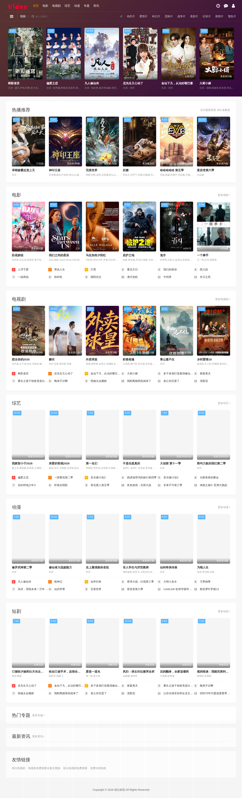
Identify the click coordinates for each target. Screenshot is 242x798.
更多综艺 (224, 403)
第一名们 (91, 463)
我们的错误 (167, 269)
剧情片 (219, 16)
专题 (86, 5)
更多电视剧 (222, 299)
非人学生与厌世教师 (136, 567)
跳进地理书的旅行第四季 (139, 477)
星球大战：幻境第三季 (137, 582)
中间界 (165, 277)
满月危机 (129, 277)
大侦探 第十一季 (170, 463)
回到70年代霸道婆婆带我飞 (212, 693)
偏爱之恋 (52, 83)
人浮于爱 (20, 269)
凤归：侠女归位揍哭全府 (138, 671)
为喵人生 (202, 567)
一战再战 (20, 277)
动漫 (77, 5)
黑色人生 (56, 269)
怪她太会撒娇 (96, 381)
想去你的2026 (21, 359)
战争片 (181, 16)
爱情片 (143, 16)
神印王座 (54, 170)
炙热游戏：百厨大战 (136, 485)
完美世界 (91, 170)
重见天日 (129, 269)
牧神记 (55, 582)
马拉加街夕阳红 (96, 255)
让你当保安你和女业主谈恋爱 (176, 693)
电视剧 (56, 5)
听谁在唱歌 (58, 485)
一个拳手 (202, 255)
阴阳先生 (93, 277)
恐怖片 (169, 16)
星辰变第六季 (205, 170)
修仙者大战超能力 (60, 567)
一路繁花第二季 (60, 477)
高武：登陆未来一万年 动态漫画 (30, 589)
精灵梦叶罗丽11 (206, 589)
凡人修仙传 (91, 83)
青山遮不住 (167, 359)
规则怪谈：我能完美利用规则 (215, 671)
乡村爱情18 (204, 359)
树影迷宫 (14, 83)
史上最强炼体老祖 (97, 567)
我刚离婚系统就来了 (136, 381)
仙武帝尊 (56, 589)
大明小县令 (167, 582)
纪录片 (207, 16)
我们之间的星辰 (59, 255)
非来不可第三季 (170, 485)
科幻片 (156, 16)
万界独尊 (202, 582)
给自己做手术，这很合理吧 (66, 671)
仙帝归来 (93, 582)
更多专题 (38, 715)
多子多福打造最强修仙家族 (176, 373)
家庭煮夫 (202, 373)
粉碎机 (55, 277)
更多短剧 (224, 611)
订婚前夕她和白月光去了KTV (30, 671)
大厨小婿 (205, 83)
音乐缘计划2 (95, 477)
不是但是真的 (131, 463)
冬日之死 (202, 277)
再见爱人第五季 (97, 485)
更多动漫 (224, 507)
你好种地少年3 (24, 485)
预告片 (232, 16)
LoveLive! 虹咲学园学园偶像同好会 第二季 (176, 589)
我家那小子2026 (22, 463)
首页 (36, 5)
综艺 (67, 5)
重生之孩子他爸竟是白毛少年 (30, 381)
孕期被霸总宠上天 (23, 170)
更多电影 (224, 194)
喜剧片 (194, 16)
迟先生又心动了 (133, 83)
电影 (45, 5)
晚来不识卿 (58, 381)
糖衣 (52, 359)
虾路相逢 (128, 359)
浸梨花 (201, 381)
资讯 (96, 5)
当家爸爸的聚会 (206, 477)
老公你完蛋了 (169, 381)
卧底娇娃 (17, 255)
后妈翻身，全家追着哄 (174, 671)
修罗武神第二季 (22, 567)
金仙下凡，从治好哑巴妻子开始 (181, 83)
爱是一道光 (93, 671)
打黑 (90, 269)
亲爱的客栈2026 (59, 463)
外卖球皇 (91, 359)
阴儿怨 (201, 269)
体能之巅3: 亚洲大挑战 (210, 485)
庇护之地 (128, 255)
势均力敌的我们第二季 (211, 463)
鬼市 (163, 255)
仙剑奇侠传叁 (168, 567)
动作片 (131, 16)
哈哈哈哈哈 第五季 (172, 170)
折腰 (126, 170)
